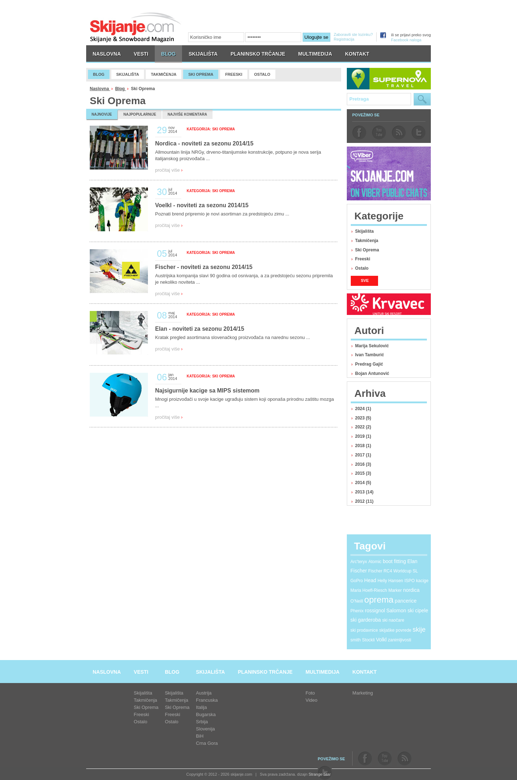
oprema (378, 599)
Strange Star (319, 774)
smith (355, 639)
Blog (120, 88)
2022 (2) (363, 427)
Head (370, 580)
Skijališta (364, 231)
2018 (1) (363, 445)
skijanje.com (136, 27)
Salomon (396, 610)
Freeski (362, 258)
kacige (422, 580)
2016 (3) (363, 464)
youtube (379, 132)
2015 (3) (363, 473)
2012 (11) (364, 501)
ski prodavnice (364, 630)
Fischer (358, 571)
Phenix (357, 610)
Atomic (375, 561)
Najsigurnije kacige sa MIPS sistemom (207, 390)
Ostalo (361, 268)
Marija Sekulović (372, 345)
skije (419, 629)
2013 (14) (364, 492)
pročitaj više (169, 170)
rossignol (375, 610)
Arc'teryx (358, 561)
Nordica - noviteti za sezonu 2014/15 (204, 143)
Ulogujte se (316, 37)
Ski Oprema (367, 249)
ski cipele (417, 610)
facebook (359, 132)
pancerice (406, 601)
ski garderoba (365, 620)
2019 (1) (363, 436)
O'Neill (356, 601)
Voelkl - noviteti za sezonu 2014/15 (201, 205)
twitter (418, 132)
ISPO (409, 580)
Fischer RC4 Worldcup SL (393, 571)
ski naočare (393, 620)
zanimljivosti (399, 639)
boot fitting (394, 561)
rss (399, 132)
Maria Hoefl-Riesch (368, 590)
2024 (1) (363, 408)
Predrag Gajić (369, 364)
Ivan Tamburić (369, 354)
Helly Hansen (390, 580)
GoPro (356, 580)
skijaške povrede (395, 630)
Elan (412, 561)
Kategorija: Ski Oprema (211, 129)
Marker (395, 590)
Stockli (368, 639)
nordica (411, 590)
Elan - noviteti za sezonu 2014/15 (199, 329)
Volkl (381, 639)
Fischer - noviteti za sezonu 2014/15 (203, 267)
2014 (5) (363, 482)
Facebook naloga (406, 40)
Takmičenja (366, 240)
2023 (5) (363, 418)
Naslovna (100, 88)
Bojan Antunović (372, 373)
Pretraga (422, 99)
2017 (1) (363, 455)
